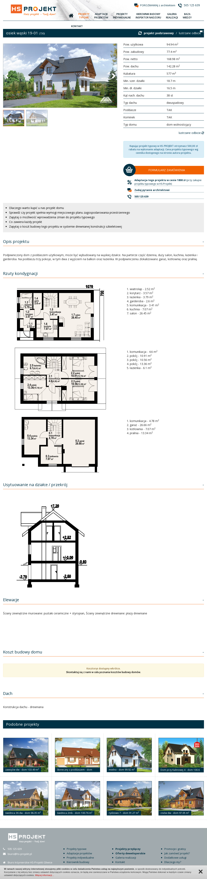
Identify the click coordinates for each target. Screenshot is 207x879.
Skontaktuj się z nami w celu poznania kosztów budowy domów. (103, 672)
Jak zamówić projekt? (177, 853)
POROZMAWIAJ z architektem (157, 5)
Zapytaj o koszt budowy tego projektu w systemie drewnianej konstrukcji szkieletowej (65, 226)
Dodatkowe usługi (175, 857)
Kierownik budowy (78, 862)
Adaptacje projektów (79, 853)
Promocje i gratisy (175, 849)
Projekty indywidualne (80, 857)
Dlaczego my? (172, 862)
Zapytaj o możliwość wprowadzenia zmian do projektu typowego (52, 217)
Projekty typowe (77, 849)
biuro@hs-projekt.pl (20, 854)
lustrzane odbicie (190, 33)
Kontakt (120, 862)
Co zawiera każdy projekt (25, 222)
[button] (7, 75)
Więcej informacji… (44, 875)
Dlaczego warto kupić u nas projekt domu (36, 208)
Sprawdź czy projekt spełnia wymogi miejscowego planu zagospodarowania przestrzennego (69, 212)
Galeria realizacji (125, 857)
